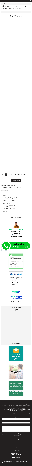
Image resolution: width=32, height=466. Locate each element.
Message (16, 424)
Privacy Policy (16, 450)
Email (16, 421)
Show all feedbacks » (16, 343)
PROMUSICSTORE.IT (16, 1)
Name (16, 417)
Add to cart (16, 181)
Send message (16, 439)
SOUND (2, 3)
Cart (16, 448)
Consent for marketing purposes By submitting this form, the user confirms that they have (16, 434)
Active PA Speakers (8, 3)
